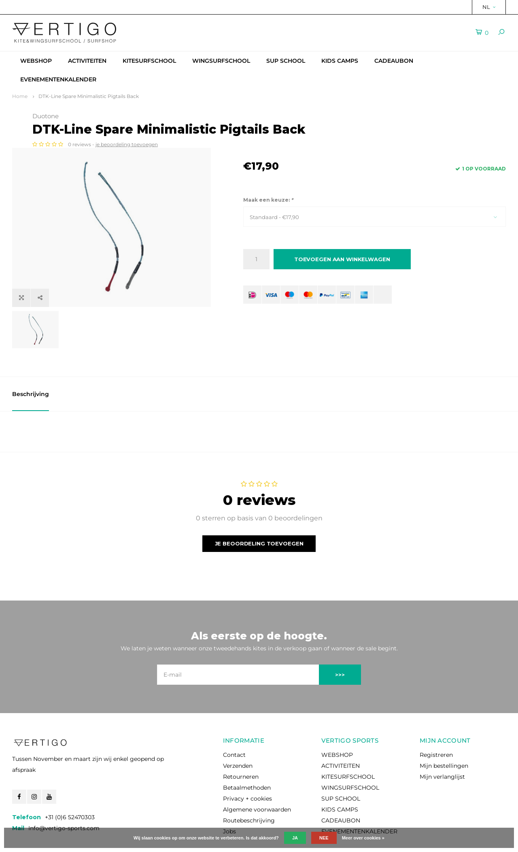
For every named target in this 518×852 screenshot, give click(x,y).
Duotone (256, 116)
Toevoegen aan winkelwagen (342, 272)
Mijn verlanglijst (442, 746)
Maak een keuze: (268, 213)
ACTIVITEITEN (87, 60)
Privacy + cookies (247, 767)
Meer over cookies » (363, 837)
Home (20, 96)
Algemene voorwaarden (257, 778)
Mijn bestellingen (444, 735)
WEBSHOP (36, 60)
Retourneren (241, 746)
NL (488, 7)
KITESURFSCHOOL (149, 60)
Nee (324, 837)
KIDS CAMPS (339, 60)
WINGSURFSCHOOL (221, 60)
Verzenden (238, 735)
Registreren (436, 724)
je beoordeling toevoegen (337, 158)
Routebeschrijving (249, 789)
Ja (295, 837)
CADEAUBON (393, 60)
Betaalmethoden (247, 756)
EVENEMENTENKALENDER (58, 79)
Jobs (229, 800)
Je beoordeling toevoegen (259, 512)
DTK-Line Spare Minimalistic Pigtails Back (88, 96)
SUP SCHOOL (285, 60)
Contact (234, 724)
